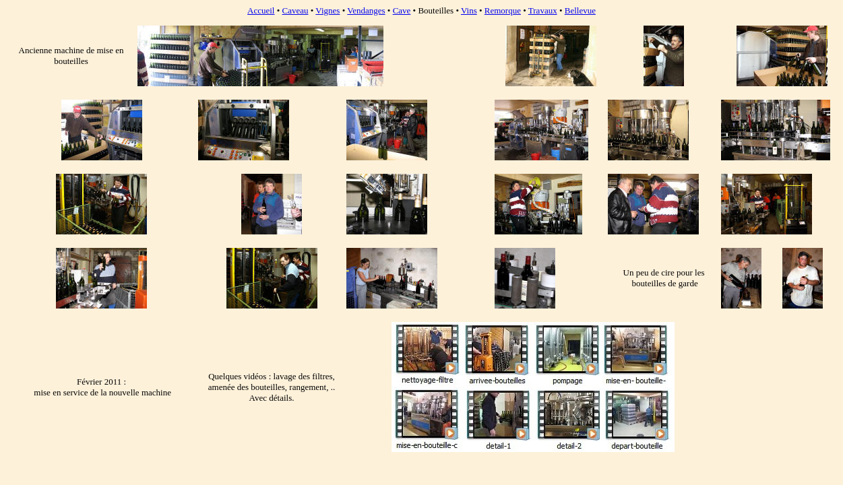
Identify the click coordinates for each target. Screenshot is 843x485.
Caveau (295, 10)
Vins (469, 10)
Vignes (327, 10)
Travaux (542, 10)
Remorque (503, 10)
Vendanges (366, 10)
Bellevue (580, 10)
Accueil (260, 10)
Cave (402, 10)
